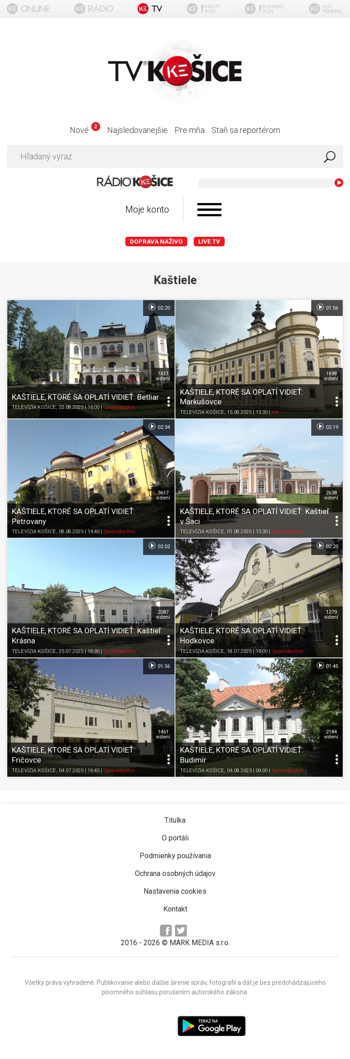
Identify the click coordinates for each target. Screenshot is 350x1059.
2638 (331, 495)
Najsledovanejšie (137, 130)
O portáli (175, 838)
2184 (331, 734)
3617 (163, 495)
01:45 (327, 665)
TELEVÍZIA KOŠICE (34, 408)
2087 (163, 614)
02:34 (159, 426)
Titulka (175, 820)
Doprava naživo (156, 241)
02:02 (159, 546)
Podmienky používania (175, 855)
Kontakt (175, 909)
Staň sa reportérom (245, 130)
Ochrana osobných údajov (175, 873)
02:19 (327, 426)
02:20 (159, 307)
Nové (85, 130)
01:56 (327, 307)
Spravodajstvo (119, 408)
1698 (331, 376)
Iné (275, 412)
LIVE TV (209, 241)
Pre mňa (190, 130)
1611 (163, 376)
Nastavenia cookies (175, 891)
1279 (331, 614)
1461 (163, 734)
